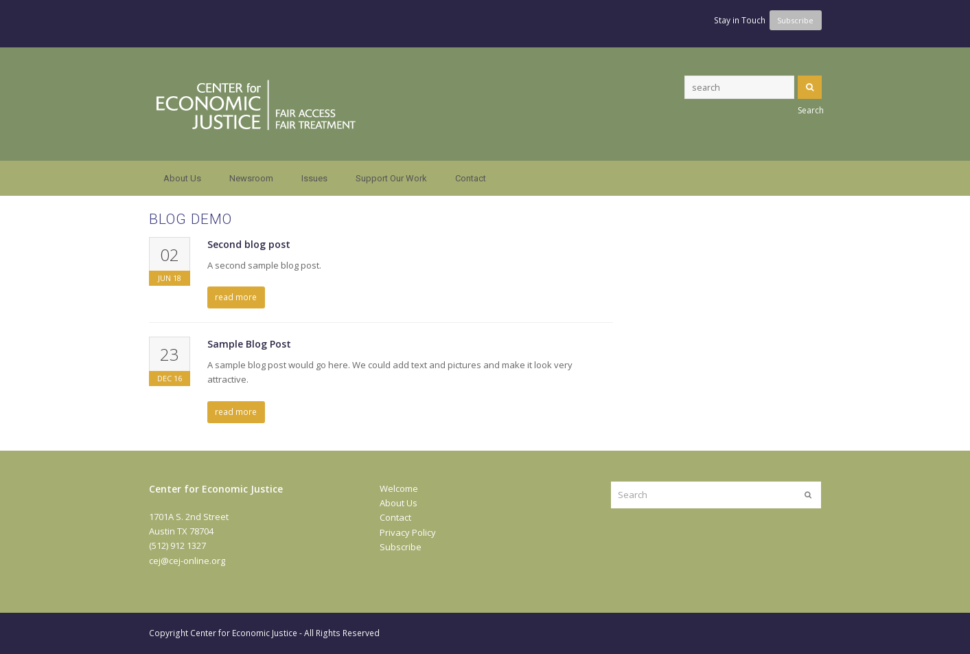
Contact (395, 517)
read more (236, 297)
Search (810, 87)
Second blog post (248, 244)
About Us (398, 503)
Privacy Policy (408, 532)
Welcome (399, 488)
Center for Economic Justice (243, 633)
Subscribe (401, 547)
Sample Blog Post (249, 343)
